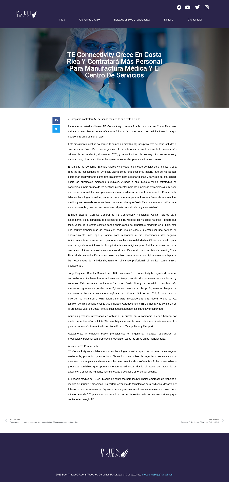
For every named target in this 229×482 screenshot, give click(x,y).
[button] (56, 120)
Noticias (168, 19)
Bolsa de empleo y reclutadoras (132, 19)
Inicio (62, 19)
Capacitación (195, 19)
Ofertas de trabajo (89, 19)
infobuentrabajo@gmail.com (157, 474)
